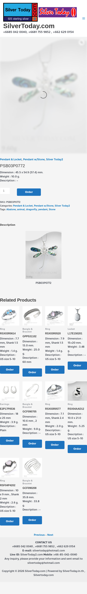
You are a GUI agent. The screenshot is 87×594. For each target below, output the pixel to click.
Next (50, 535)
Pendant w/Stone (34, 159)
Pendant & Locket (11, 159)
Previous (39, 535)
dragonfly (31, 209)
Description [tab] (7, 225)
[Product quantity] (5, 191)
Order (29, 192)
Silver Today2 (54, 159)
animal (21, 209)
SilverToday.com (29, 26)
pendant (43, 209)
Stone (52, 209)
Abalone (11, 209)
